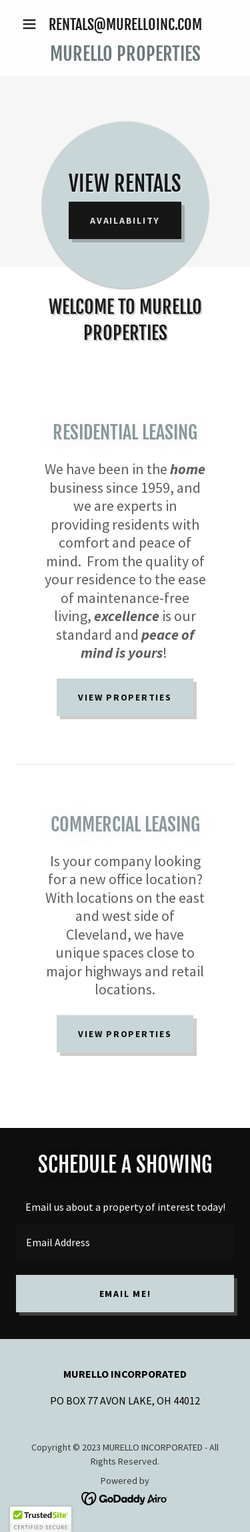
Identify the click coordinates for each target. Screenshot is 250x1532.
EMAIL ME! (125, 1294)
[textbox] (125, 1242)
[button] (32, 24)
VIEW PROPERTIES (124, 697)
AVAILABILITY (125, 220)
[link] (125, 54)
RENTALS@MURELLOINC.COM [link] (125, 24)
